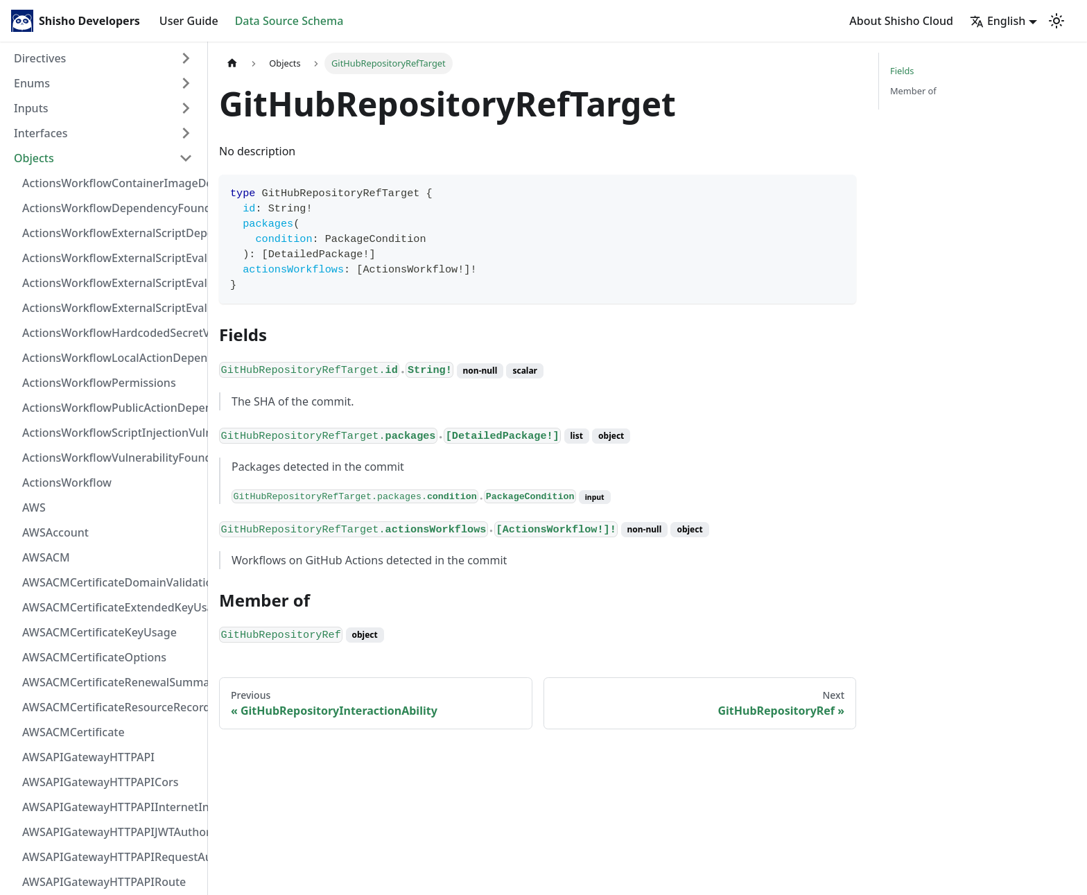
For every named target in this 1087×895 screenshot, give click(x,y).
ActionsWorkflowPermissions (99, 382)
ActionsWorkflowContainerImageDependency (111, 183)
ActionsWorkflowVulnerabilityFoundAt (111, 457)
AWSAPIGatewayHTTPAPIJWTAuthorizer (111, 832)
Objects (34, 158)
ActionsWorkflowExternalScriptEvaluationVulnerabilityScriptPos (111, 282)
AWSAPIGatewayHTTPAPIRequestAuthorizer (111, 856)
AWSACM (46, 557)
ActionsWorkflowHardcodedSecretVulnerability (111, 332)
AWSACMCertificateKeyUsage (99, 632)
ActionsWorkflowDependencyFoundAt (111, 208)
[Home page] (232, 63)
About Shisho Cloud (901, 20)
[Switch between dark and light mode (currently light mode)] (1056, 21)
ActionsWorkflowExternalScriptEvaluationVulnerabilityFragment (111, 258)
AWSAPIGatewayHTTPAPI (88, 757)
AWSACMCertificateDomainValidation (111, 582)
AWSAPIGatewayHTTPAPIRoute (104, 881)
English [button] (997, 20)
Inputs (31, 108)
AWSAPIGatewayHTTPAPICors (100, 782)
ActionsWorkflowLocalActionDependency (111, 357)
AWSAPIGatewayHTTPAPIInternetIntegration (111, 807)
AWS (34, 507)
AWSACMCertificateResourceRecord (111, 707)
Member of (913, 91)
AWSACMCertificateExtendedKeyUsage (111, 607)
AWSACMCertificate (73, 732)
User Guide (188, 20)
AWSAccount (55, 532)
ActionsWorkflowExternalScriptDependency (111, 233)
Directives (40, 58)
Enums (32, 83)
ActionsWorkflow (67, 482)
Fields (902, 70)
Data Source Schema (289, 20)
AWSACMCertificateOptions (94, 657)
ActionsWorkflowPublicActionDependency (111, 407)
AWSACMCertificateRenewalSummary (111, 682)
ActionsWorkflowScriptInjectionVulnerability (111, 432)
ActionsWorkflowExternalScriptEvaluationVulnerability (111, 307)
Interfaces (40, 133)
